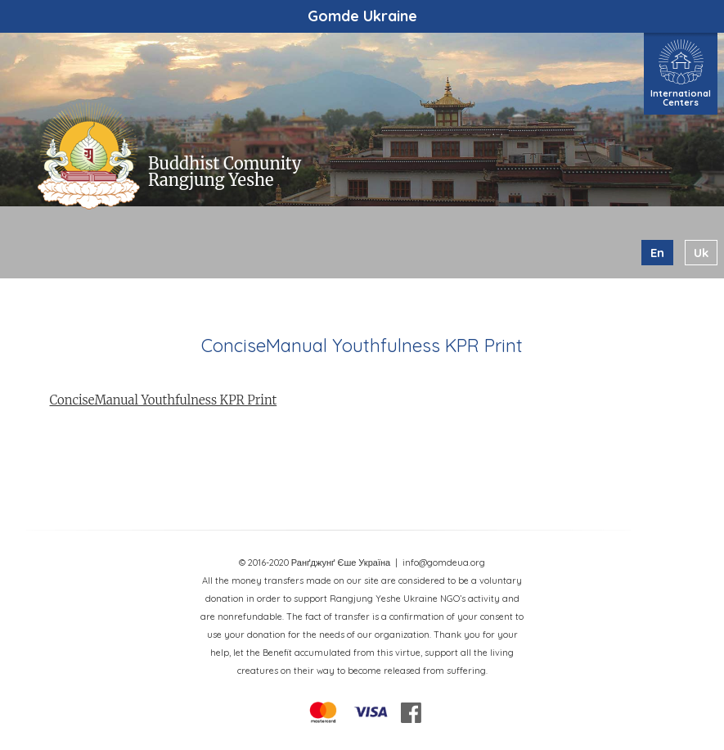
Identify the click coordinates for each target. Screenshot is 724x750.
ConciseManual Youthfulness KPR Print (163, 400)
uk (701, 252)
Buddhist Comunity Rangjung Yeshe (224, 171)
